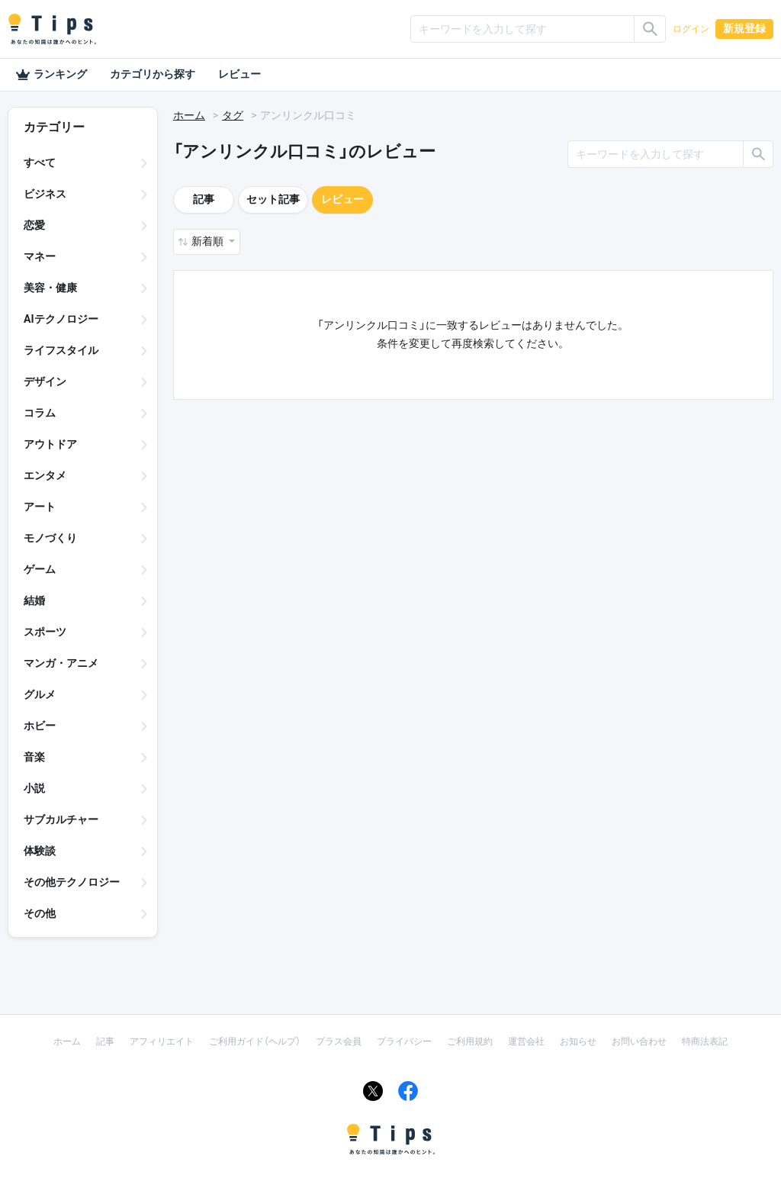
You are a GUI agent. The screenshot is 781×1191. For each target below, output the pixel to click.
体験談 (40, 851)
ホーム (189, 115)
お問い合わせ (639, 1041)
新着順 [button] (208, 241)
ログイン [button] (691, 29)
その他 (40, 913)
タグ (232, 115)
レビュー (239, 74)
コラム (40, 413)
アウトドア (50, 444)
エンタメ (45, 475)
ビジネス (45, 194)
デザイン (45, 381)
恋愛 (34, 225)
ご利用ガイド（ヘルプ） (255, 1041)
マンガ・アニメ (61, 663)
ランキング (51, 75)
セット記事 (273, 199)
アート (40, 507)
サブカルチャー (61, 819)
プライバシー (404, 1041)
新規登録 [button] (744, 28)
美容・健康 (50, 288)
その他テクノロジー (72, 882)
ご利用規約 (470, 1041)
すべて (40, 162)
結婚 (34, 600)
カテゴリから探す (152, 74)
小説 (34, 788)
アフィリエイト (162, 1041)
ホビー (40, 725)
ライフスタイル (61, 350)
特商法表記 (705, 1041)
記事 (203, 199)
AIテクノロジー (61, 319)
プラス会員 (339, 1041)
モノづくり (50, 538)
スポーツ (45, 632)
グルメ (40, 694)
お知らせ (578, 1041)
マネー (40, 256)
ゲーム (40, 569)
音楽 (34, 757)
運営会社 (526, 1041)
